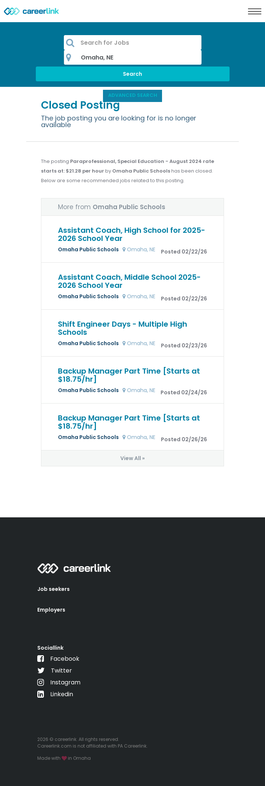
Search (132, 74)
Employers (51, 609)
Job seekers (53, 589)
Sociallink (50, 647)
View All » (132, 458)
